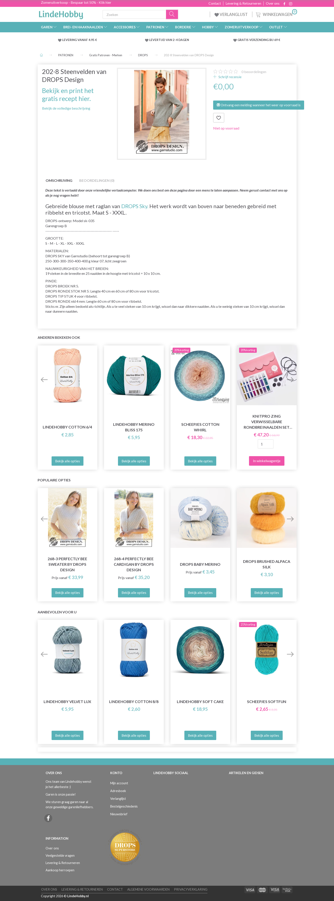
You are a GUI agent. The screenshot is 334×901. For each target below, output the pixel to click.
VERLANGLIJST (231, 14)
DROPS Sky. (134, 206)
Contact (215, 3)
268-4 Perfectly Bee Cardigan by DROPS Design (134, 564)
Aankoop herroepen (60, 870)
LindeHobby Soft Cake (200, 701)
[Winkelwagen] (276, 14)
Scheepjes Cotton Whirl (200, 427)
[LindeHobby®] (61, 13)
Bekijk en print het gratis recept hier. (68, 94)
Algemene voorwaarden (148, 889)
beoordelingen (253, 72)
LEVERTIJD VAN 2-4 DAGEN (169, 40)
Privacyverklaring (190, 889)
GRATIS (243, 40)
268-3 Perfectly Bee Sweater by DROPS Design (67, 564)
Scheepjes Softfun (266, 701)
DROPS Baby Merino (200, 564)
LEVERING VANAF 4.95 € (79, 40)
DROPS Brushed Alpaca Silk (266, 564)
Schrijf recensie (229, 77)
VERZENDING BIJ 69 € (264, 40)
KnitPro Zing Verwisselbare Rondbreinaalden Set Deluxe (267, 422)
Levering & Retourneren (243, 3)
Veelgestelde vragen (60, 855)
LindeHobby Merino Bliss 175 (133, 427)
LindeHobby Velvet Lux (67, 701)
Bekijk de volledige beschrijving (66, 108)
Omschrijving (59, 180)
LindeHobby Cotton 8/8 (133, 701)
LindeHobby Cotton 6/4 (67, 427)
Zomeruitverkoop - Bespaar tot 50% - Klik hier (76, 2)
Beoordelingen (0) (96, 180)
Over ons (273, 3)
